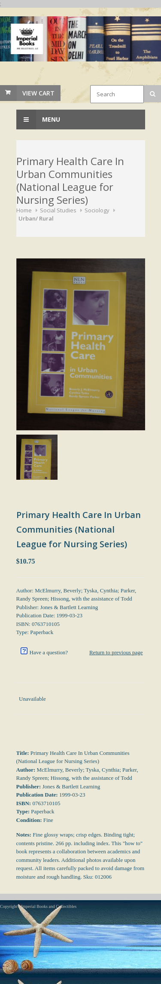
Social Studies (58, 210)
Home (24, 210)
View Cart (38, 93)
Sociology (97, 210)
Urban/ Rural (36, 218)
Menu (38, 119)
